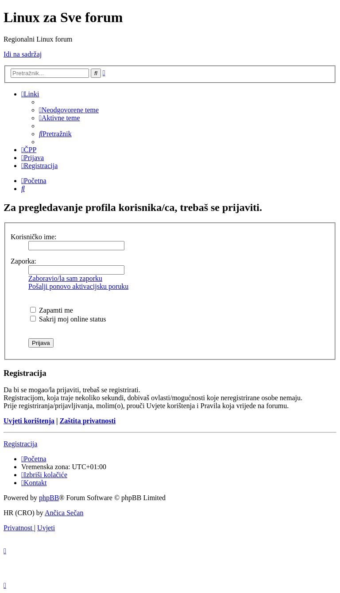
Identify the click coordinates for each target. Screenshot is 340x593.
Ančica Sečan (64, 512)
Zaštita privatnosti (88, 421)
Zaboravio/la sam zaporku (65, 278)
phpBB (49, 497)
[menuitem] (69, 110)
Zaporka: (23, 261)
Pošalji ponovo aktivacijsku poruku (78, 286)
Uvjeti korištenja (29, 421)
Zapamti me (51, 310)
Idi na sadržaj (23, 54)
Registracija (20, 444)
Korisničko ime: (34, 237)
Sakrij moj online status (68, 319)
